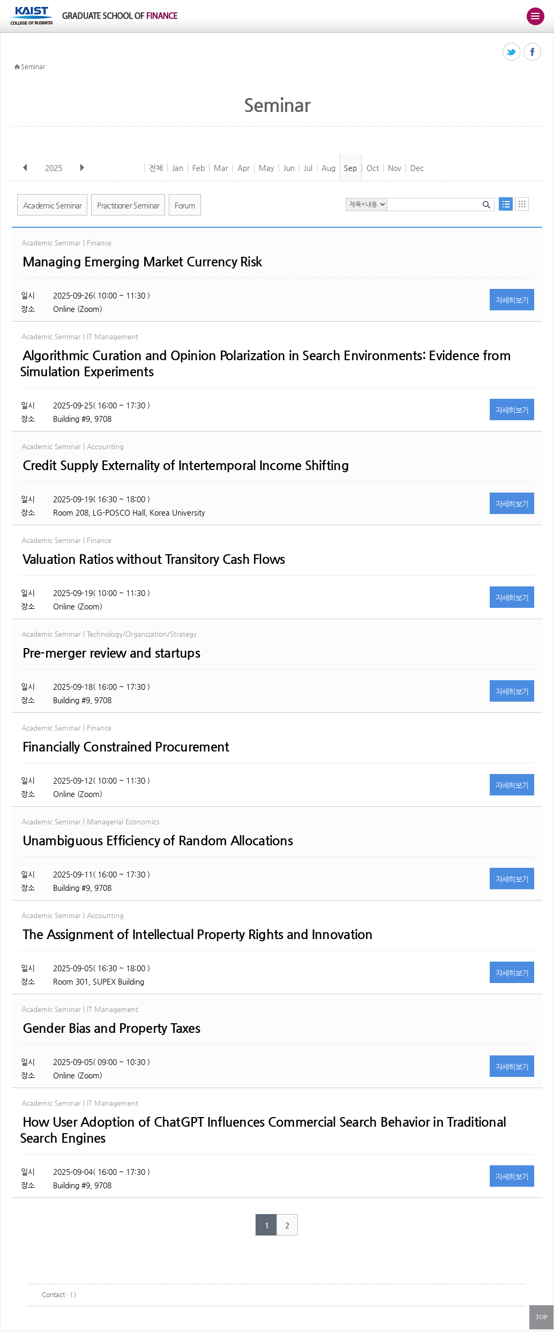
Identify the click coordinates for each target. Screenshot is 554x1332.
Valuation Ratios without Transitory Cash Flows (154, 559)
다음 (82, 167)
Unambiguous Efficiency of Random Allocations (158, 840)
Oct (372, 167)
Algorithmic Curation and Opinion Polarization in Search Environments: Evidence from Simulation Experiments (265, 363)
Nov (394, 167)
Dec (417, 167)
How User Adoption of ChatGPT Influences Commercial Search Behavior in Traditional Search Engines (263, 1129)
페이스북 (532, 52)
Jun (289, 167)
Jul (308, 167)
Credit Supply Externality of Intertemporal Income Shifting (186, 465)
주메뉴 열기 (535, 16)
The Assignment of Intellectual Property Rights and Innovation (198, 934)
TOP (541, 1317)
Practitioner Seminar (128, 205)
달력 (522, 204)
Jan (177, 167)
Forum (185, 205)
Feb (198, 167)
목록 (506, 204)
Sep (350, 167)
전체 (156, 167)
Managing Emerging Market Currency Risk (142, 261)
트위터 (512, 52)
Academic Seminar (52, 205)
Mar (221, 167)
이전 (25, 167)
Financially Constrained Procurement (126, 746)
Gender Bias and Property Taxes (111, 1028)
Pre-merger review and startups (111, 652)
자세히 (512, 300)
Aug (328, 167)
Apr (243, 167)
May (266, 167)
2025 (54, 167)
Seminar (32, 66)
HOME (17, 67)
